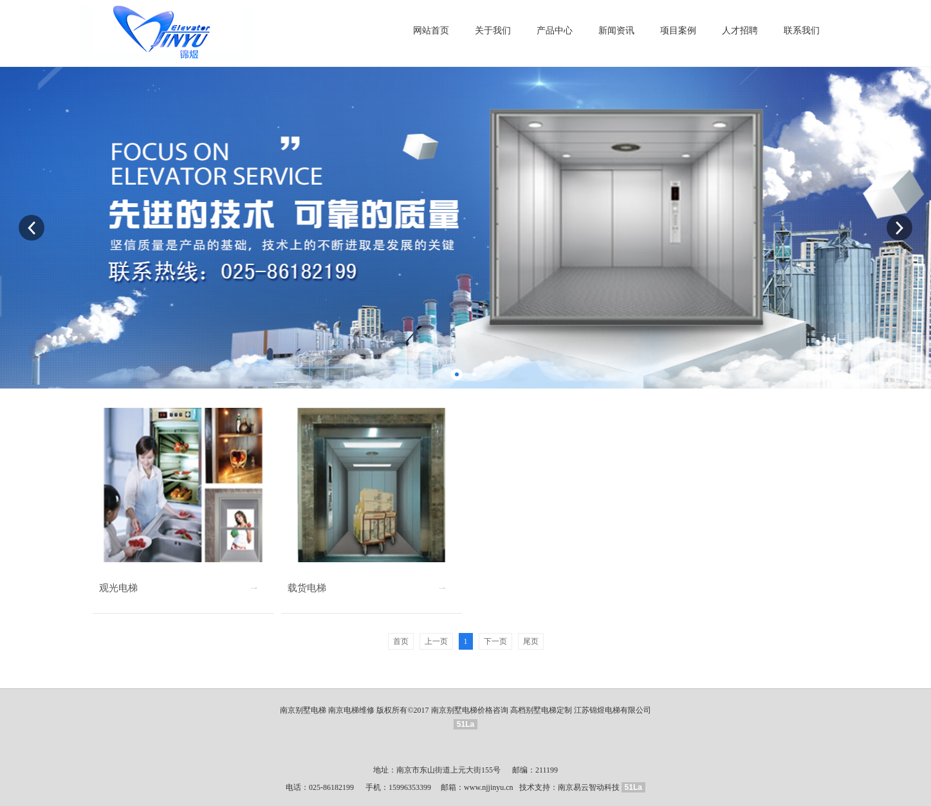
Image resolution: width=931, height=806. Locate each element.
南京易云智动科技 (589, 787)
